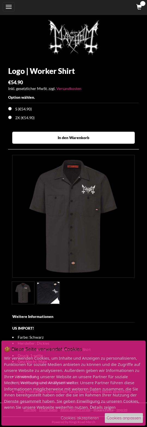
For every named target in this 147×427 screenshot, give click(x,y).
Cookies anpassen (124, 417)
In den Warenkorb (73, 137)
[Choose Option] (10, 108)
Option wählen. (21, 97)
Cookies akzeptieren (80, 417)
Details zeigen (102, 407)
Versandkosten (68, 88)
